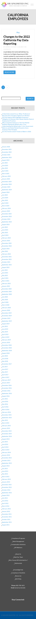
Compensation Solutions (18, 544)
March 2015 (5, 423)
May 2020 (5, 299)
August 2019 (6, 323)
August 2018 (6, 353)
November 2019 (7, 315)
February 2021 (6, 283)
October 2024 (6, 187)
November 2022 (7, 246)
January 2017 (6, 382)
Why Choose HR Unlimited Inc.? (18, 560)
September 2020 (7, 294)
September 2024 (7, 189)
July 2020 (5, 297)
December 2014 (7, 431)
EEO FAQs (18, 579)
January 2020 (6, 310)
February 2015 (6, 425)
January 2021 (6, 286)
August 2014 (6, 439)
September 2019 (7, 321)
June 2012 (5, 500)
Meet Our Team (18, 557)
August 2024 (6, 192)
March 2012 (5, 506)
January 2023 (6, 240)
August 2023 (6, 224)
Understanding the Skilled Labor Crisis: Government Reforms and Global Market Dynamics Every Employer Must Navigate (17, 127)
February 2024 (6, 208)
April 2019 (5, 334)
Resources (18, 576)
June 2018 (5, 358)
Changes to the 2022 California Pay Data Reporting (16, 40)
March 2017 (5, 377)
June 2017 (5, 369)
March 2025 (5, 173)
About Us (18, 554)
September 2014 (7, 436)
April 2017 (5, 374)
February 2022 (6, 254)
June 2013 (5, 471)
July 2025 (5, 163)
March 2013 (5, 476)
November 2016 (7, 388)
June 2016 (5, 401)
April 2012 (5, 503)
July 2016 (5, 399)
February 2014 (6, 452)
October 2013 (6, 460)
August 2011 (6, 525)
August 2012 (6, 495)
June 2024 (5, 197)
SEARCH (30, 99)
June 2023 (5, 230)
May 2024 (5, 200)
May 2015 (5, 420)
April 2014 (5, 447)
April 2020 (5, 302)
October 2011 (6, 519)
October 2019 (6, 318)
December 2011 (7, 514)
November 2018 (7, 348)
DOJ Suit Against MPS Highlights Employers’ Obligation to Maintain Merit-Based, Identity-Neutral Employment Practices (18, 119)
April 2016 (5, 407)
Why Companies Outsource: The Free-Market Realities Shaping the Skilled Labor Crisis (15, 123)
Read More (9, 72)
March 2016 (5, 409)
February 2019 (6, 340)
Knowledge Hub (18, 570)
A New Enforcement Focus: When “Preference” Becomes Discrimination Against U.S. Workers (16, 114)
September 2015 (7, 417)
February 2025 (6, 176)
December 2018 (7, 345)
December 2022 (7, 243)
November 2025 (7, 152)
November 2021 (7, 259)
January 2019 (6, 342)
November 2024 (7, 184)
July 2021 (5, 270)
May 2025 (5, 168)
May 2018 (5, 361)
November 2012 (7, 487)
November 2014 (7, 433)
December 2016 (7, 385)
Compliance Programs (18, 538)
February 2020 (6, 307)
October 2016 (6, 391)
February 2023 (6, 238)
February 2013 (6, 479)
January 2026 (6, 146)
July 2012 (5, 498)
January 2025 (6, 179)
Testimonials (18, 563)
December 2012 (7, 484)
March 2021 (5, 281)
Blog (18, 32)
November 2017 (7, 364)
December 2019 (7, 313)
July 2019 (5, 326)
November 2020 (7, 291)
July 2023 (5, 227)
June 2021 (5, 273)
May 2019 (5, 332)
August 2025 (6, 160)
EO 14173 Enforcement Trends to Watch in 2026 (16, 131)
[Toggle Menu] (32, 4)
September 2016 (7, 393)
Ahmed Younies (10, 47)
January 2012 (6, 511)
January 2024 (6, 211)
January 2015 (6, 428)
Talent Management (18, 541)
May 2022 (5, 251)
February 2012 (6, 509)
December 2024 (7, 181)
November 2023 (7, 216)
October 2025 (6, 155)
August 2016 (6, 396)
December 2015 (7, 415)
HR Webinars (18, 547)
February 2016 (6, 412)
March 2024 (5, 205)
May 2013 (5, 474)
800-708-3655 (20, 585)
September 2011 (7, 522)
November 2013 (7, 458)
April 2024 (5, 203)
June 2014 (5, 444)
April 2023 (5, 235)
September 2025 (7, 157)
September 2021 (7, 264)
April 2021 (5, 278)
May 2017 (5, 372)
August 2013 (6, 466)
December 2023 (7, 214)
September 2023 (7, 222)
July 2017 (5, 366)
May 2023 (5, 232)
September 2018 (7, 350)
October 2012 (6, 490)
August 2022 (6, 248)
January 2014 (6, 455)
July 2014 (5, 441)
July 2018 (5, 356)
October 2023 (6, 219)
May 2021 (5, 275)
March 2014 (5, 450)
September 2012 (7, 492)
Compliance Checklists (18, 573)
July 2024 (5, 195)
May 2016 (5, 404)
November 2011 (7, 517)
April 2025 (5, 171)
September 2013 (7, 463)
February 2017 (6, 380)
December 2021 (7, 256)
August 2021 (6, 267)
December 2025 (7, 149)
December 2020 (7, 289)
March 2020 (5, 305)
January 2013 (6, 482)
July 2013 (5, 468)
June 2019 (5, 329)
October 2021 (6, 262)
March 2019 (5, 337)
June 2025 (5, 165)
